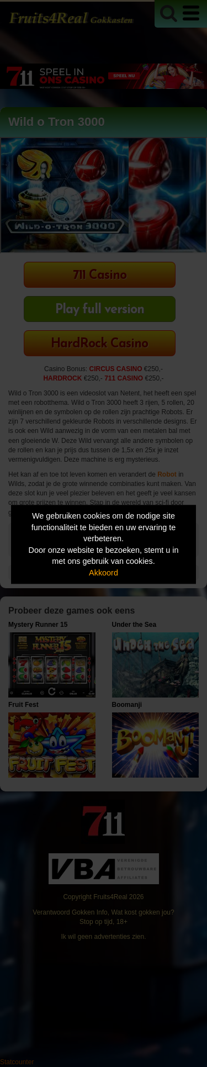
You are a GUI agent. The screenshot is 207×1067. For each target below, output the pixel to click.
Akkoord (103, 572)
